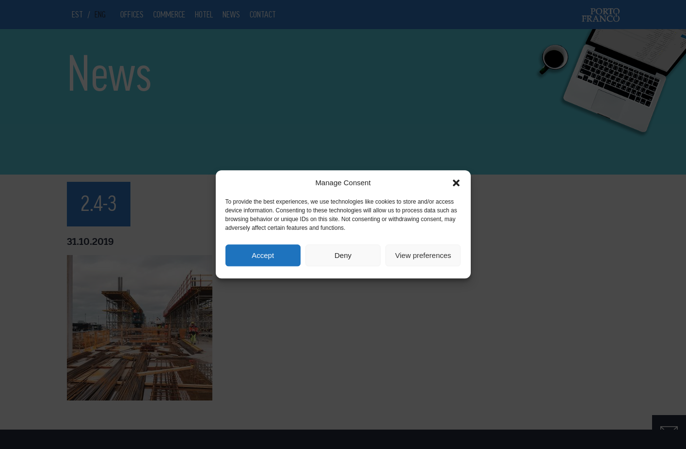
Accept (263, 255)
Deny (343, 255)
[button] (456, 183)
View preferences (423, 255)
